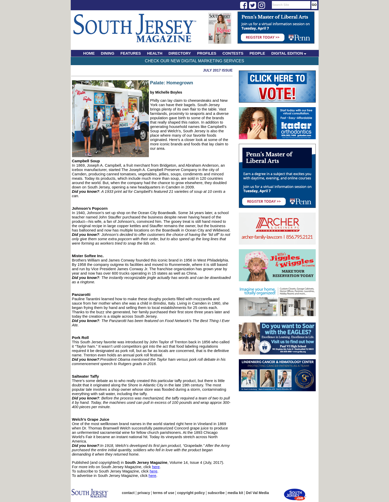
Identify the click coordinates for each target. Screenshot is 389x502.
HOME (89, 53)
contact (128, 493)
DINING (108, 53)
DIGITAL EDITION (288, 53)
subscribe (216, 493)
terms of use (163, 493)
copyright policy (191, 493)
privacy (144, 493)
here (156, 467)
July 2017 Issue (217, 70)
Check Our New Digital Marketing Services (194, 61)
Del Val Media (257, 493)
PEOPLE (257, 53)
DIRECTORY (180, 53)
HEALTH (154, 53)
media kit (235, 493)
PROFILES (206, 53)
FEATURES (130, 53)
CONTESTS (232, 53)
